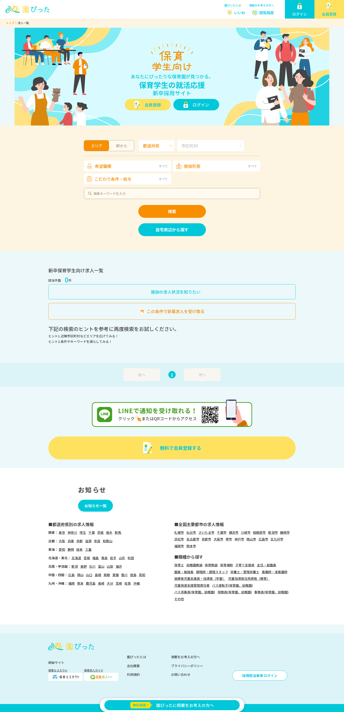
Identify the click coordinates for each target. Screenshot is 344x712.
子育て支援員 (244, 565)
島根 (98, 575)
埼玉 (82, 532)
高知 (142, 575)
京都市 (206, 539)
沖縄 (136, 583)
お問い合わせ (180, 674)
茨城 (100, 532)
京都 (79, 541)
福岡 (71, 583)
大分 (110, 583)
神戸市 (239, 539)
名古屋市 (192, 539)
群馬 (118, 532)
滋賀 (88, 541)
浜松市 (179, 539)
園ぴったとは (232, 5)
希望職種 (131, 166)
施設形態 (220, 166)
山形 (122, 558)
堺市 (229, 539)
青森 (104, 558)
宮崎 (119, 583)
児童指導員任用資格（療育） (249, 578)
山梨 (110, 566)
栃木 (109, 532)
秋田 (131, 558)
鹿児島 (91, 583)
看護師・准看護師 (274, 572)
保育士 (179, 565)
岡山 (80, 575)
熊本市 (191, 546)
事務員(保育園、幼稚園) (271, 592)
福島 (95, 558)
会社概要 (133, 665)
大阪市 (218, 539)
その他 (179, 599)
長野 (83, 566)
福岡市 (179, 546)
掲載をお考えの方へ (261, 5)
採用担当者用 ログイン (259, 675)
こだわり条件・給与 (131, 179)
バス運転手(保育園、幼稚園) (232, 585)
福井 (119, 566)
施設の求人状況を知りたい (175, 292)
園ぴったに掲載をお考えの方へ (172, 705)
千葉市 (222, 532)
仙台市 (191, 532)
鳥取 (107, 575)
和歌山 (107, 541)
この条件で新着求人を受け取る (176, 311)
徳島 (133, 575)
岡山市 (251, 539)
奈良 (97, 541)
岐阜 (79, 549)
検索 (172, 211)
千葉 (91, 532)
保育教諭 (211, 565)
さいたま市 (206, 532)
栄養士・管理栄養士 (244, 572)
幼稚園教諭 (194, 565)
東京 (62, 532)
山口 (89, 575)
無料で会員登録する (180, 448)
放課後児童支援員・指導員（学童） (200, 578)
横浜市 (233, 532)
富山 (101, 566)
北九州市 (276, 539)
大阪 (62, 541)
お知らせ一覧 (95, 505)
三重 (88, 549)
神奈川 (72, 532)
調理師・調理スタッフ (212, 572)
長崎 (101, 583)
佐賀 (127, 583)
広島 (71, 575)
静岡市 (285, 532)
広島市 (263, 539)
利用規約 (133, 674)
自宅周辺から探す (172, 229)
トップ (10, 23)
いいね (239, 12)
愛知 (62, 549)
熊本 (80, 583)
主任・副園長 (266, 565)
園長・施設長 (184, 572)
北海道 (76, 558)
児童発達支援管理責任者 (192, 585)
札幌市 (179, 532)
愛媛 (115, 575)
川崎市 (246, 532)
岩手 (113, 558)
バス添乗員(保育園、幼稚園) (194, 592)
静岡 (71, 549)
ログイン (201, 105)
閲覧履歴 (266, 12)
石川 (92, 566)
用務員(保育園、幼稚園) (235, 592)
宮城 (87, 558)
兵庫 (71, 541)
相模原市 (259, 532)
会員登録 (153, 105)
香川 (124, 575)
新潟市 (273, 532)
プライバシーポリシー (187, 665)
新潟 (74, 566)
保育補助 (226, 565)
